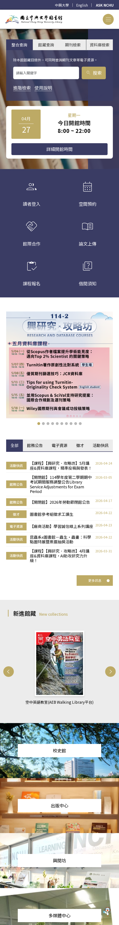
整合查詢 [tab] (19, 45)
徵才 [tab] (80, 445)
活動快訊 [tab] (100, 445)
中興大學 (62, 5)
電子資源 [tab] (59, 445)
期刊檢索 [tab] (73, 45)
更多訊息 (99, 580)
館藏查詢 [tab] (46, 45)
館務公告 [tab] (35, 445)
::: (1, 12)
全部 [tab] (14, 445)
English (82, 5)
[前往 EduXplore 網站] (107, 911)
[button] (38, 423)
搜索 (93, 73)
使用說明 (43, 87)
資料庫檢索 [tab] (100, 45)
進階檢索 (22, 87)
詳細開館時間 (59, 149)
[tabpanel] (59, 512)
